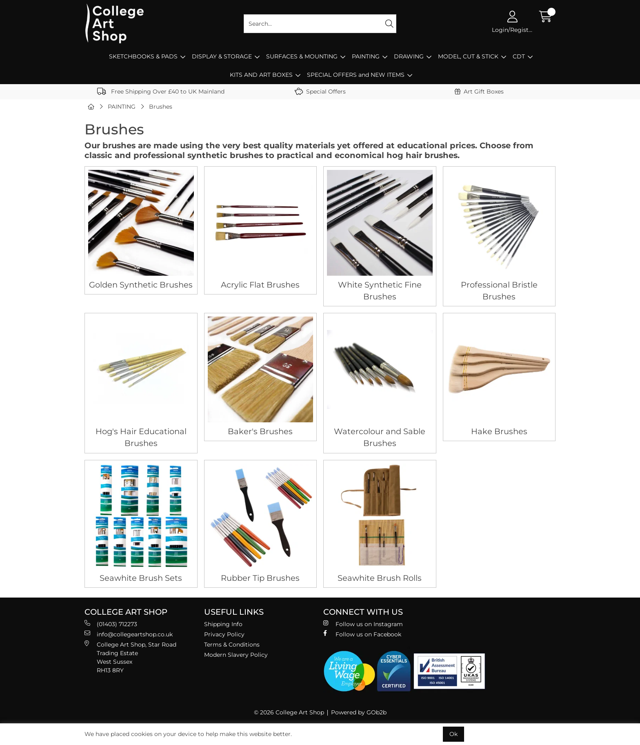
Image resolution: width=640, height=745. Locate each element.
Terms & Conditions (232, 644)
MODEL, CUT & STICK (468, 56)
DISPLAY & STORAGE (222, 56)
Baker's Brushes (260, 431)
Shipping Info (223, 624)
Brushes (160, 106)
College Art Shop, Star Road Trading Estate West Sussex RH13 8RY (130, 657)
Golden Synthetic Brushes (141, 285)
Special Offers (320, 91)
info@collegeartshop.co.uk (128, 634)
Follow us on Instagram (363, 624)
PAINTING (366, 56)
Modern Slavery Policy (236, 654)
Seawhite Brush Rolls (380, 578)
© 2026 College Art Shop (289, 712)
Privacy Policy (224, 634)
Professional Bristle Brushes (499, 290)
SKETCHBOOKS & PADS (143, 56)
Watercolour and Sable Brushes (379, 437)
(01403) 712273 (110, 624)
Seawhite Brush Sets (141, 578)
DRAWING (409, 56)
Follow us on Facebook (362, 634)
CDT (519, 56)
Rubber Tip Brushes (260, 578)
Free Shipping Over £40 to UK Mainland (160, 91)
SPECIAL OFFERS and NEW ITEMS (355, 74)
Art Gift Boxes (479, 91)
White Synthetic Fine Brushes (380, 290)
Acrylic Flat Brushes (260, 285)
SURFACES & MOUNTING (302, 56)
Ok (453, 734)
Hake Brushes (499, 431)
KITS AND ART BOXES (261, 74)
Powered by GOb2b (359, 712)
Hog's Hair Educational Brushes (141, 437)
